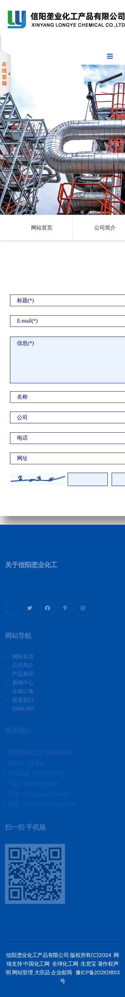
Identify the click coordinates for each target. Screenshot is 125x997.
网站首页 (41, 227)
